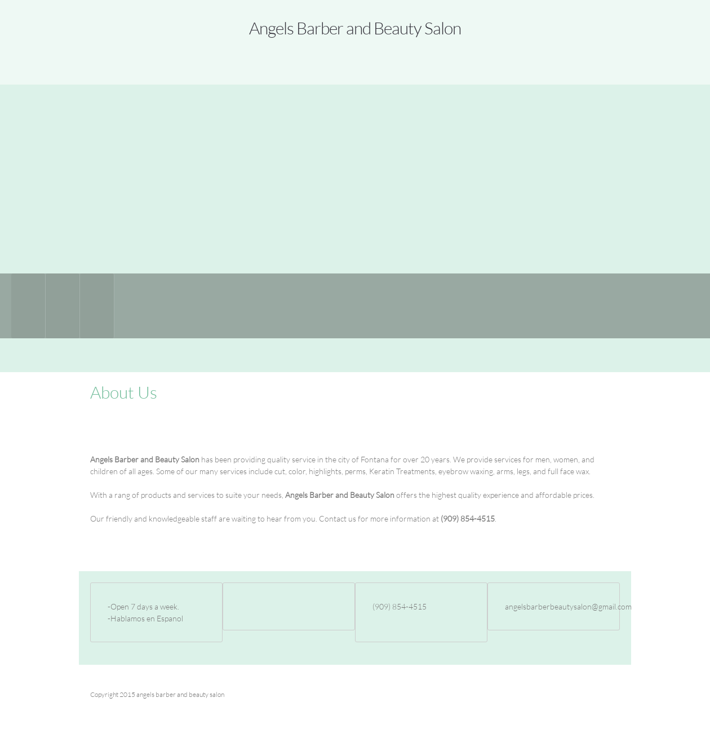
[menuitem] (28, 305)
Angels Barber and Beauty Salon (355, 27)
